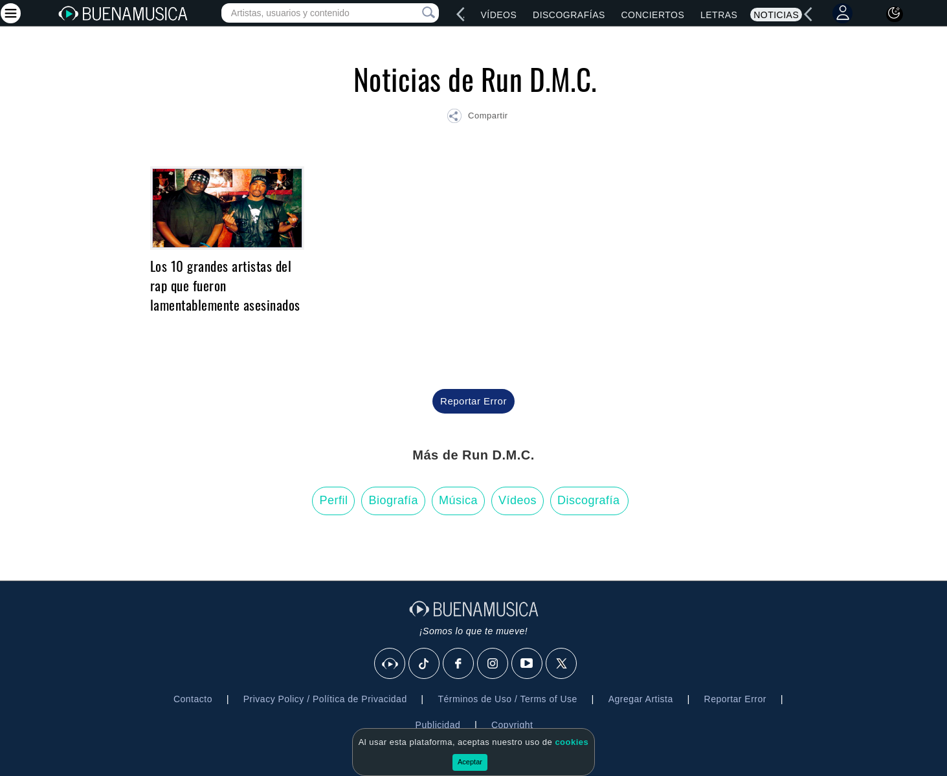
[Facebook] (458, 664)
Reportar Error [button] (473, 400)
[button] (477, 118)
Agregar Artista (640, 699)
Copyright (512, 725)
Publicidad (438, 725)
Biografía (393, 500)
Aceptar (470, 762)
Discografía (588, 500)
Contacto (192, 699)
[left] (461, 14)
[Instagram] (493, 664)
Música (458, 500)
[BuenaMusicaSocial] (390, 664)
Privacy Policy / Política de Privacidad (325, 699)
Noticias (776, 15)
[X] (561, 664)
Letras (718, 15)
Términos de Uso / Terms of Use (507, 699)
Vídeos (498, 15)
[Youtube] (527, 664)
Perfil (333, 500)
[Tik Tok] (424, 664)
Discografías (569, 15)
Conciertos (652, 15)
